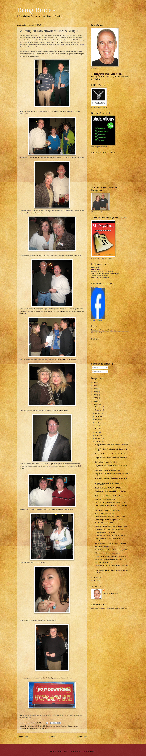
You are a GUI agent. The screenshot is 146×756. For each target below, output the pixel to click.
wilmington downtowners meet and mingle (33, 728)
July (96, 422)
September (99, 416)
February (98, 438)
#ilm (62, 726)
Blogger (92, 751)
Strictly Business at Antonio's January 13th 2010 (110, 543)
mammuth (78, 751)
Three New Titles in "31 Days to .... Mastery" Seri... (111, 526)
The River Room (75, 255)
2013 (95, 395)
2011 (95, 401)
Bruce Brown (94, 287)
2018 (95, 382)
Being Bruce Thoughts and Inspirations (104, 330)
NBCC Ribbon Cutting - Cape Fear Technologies (110, 556)
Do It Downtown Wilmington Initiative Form (109, 496)
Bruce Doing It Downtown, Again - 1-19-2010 (109, 520)
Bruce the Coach (96, 333)
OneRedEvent (60, 311)
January (98, 441)
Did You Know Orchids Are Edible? (106, 462)
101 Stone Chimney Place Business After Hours (110, 559)
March (97, 435)
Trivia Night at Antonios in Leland (105, 499)
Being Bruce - (36, 10)
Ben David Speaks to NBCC (104, 523)
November (98, 410)
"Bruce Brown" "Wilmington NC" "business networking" (42, 726)
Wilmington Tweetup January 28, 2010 (107, 470)
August (97, 419)
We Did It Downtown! (102, 547)
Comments (97, 371)
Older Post (82, 737)
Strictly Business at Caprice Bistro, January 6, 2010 (111, 550)
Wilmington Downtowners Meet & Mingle (108, 553)
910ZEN (24, 313)
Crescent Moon (34, 157)
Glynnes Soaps (47, 464)
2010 (95, 404)
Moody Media (63, 410)
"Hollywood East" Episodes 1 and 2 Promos (109, 529)
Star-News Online (26, 213)
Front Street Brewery (63, 42)
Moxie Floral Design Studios (66, 359)
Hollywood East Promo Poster (104, 513)
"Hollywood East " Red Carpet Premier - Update (110, 535)
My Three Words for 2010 (103, 562)
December (98, 407)
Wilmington (80, 54)
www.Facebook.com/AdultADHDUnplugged (105, 273)
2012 (95, 398)
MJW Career (57, 51)
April (97, 432)
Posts (95, 367)
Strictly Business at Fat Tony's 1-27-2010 (108, 488)
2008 (95, 580)
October (98, 413)
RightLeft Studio (54, 509)
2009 (95, 577)
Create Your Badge (96, 320)
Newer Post (22, 737)
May (96, 429)
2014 (95, 392)
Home (52, 737)
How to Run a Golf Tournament (105, 532)
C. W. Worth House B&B (58, 111)
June (97, 426)
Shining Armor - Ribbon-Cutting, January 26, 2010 (111, 502)
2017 (95, 385)
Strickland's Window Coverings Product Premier (110, 454)
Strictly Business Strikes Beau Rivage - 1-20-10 (110, 517)
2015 (95, 388)
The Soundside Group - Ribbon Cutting (107, 510)
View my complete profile (111, 593)
